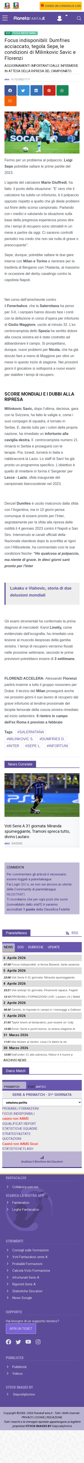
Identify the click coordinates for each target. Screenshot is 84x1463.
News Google (22, 1298)
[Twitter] (19, 1342)
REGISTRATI (16, 894)
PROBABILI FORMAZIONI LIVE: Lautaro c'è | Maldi (45, 996)
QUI (23, 884)
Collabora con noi (25, 1187)
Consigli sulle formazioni (30, 1250)
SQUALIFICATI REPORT (19, 1124)
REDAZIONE (54, 1417)
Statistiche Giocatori (27, 1291)
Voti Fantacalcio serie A (29, 1257)
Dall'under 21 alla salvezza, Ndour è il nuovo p (42, 1054)
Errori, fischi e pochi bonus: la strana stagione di (43, 1029)
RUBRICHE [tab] (35, 947)
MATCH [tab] (11, 1086)
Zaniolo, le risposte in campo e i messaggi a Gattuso (46, 1009)
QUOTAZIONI (11, 1139)
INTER (14, 746)
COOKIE (40, 1417)
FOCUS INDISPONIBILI (18, 1114)
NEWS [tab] (8, 947)
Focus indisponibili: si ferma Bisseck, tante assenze (45, 964)
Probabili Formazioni (27, 1264)
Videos (17, 1374)
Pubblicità (19, 1367)
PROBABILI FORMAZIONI (20, 1109)
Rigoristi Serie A (24, 1284)
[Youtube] (29, 1342)
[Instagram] (38, 1342)
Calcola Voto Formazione (31, 1271)
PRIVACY (27, 1417)
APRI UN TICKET (21, 1328)
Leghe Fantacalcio (25, 1210)
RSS (72, 933)
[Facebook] (9, 1342)
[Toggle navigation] (79, 18)
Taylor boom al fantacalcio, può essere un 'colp (42, 1022)
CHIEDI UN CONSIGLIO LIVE (63, 6)
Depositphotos (23, 1394)
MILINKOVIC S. (21, 739)
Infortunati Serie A (25, 1277)
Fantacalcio (20, 1203)
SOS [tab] (20, 947)
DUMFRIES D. (53, 739)
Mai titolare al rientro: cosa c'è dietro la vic (39, 1041)
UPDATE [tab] (54, 947)
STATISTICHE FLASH (17, 1149)
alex (6, 79)
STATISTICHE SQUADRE (19, 1129)
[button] (62, 16)
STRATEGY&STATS (16, 1134)
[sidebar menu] (5, 18)
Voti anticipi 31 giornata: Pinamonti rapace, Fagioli (44, 990)
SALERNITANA (31, 732)
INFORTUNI (58, 746)
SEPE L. (34, 746)
